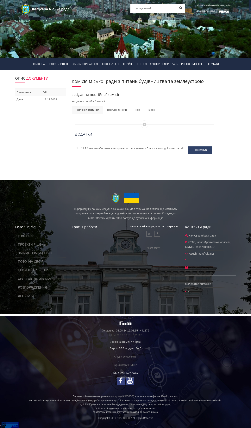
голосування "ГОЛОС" (122, 396)
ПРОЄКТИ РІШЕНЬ (58, 64)
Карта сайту (153, 248)
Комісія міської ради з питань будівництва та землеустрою (138, 81)
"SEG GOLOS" (124, 418)
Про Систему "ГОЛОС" (125, 365)
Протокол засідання (87, 109)
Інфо (137, 109)
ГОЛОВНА (39, 64)
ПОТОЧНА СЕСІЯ (110, 64)
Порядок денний (117, 109)
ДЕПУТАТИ (212, 64)
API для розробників (125, 356)
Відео (151, 109)
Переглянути (200, 149)
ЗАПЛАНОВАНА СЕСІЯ (85, 64)
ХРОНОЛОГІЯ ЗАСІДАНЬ (164, 64)
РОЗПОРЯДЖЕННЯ (192, 64)
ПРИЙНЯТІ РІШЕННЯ (135, 64)
